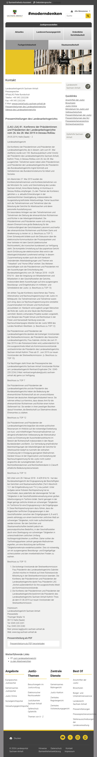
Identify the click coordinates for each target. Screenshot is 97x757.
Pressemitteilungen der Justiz (78, 115)
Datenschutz (56, 748)
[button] (18, 2)
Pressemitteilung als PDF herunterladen (27, 643)
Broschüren (70, 103)
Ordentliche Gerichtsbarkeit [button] (77, 33)
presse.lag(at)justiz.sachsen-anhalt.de (28, 103)
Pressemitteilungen (81, 709)
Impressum (70, 751)
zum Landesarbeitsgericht (24, 658)
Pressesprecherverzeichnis (77, 121)
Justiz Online (71, 106)
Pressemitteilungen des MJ (77, 118)
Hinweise (43, 748)
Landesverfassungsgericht (48, 32)
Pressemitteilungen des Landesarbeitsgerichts (25, 106)
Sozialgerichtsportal (14, 701)
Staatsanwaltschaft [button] (70, 45)
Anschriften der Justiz (75, 100)
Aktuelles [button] (19, 32)
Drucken (15, 738)
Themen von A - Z (36, 716)
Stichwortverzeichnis (74, 124)
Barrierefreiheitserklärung (50, 751)
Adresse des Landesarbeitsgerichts (20, 109)
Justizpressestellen (48, 25)
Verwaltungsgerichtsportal (17, 706)
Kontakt (69, 748)
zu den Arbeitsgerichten (20, 661)
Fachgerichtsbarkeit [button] (27, 45)
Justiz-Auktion (56, 692)
